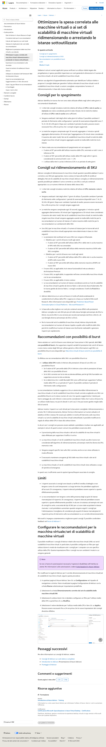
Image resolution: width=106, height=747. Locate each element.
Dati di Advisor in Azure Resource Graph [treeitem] (18, 35)
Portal (85, 8)
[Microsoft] (3, 2)
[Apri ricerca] (96, 3)
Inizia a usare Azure (96, 8)
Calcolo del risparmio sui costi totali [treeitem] (17, 41)
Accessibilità (52, 741)
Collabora (71, 738)
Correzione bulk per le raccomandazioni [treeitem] (18, 38)
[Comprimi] (30, 15)
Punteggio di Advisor (49, 664)
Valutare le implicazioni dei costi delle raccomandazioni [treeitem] (17, 45)
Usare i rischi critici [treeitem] (12, 90)
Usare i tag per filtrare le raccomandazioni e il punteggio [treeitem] (19, 86)
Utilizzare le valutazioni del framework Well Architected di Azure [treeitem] (19, 75)
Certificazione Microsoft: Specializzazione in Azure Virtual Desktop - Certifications (64, 711)
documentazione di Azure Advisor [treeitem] (14, 23)
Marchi (62, 741)
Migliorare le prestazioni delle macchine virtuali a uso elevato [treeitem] (18, 50)
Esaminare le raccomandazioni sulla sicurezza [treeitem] (17, 64)
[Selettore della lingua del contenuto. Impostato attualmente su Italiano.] (6, 733)
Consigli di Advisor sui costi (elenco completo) (58, 659)
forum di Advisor (53, 521)
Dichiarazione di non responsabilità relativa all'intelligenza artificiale (23, 738)
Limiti (41, 62)
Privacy (78, 738)
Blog (62, 738)
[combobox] (17, 19)
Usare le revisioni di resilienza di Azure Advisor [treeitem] (17, 69)
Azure (45, 15)
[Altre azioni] (102, 15)
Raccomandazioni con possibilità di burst (52, 59)
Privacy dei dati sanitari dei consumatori (14, 741)
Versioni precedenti (53, 738)
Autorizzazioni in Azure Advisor (87, 567)
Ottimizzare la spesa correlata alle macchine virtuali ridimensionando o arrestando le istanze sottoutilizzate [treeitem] (17, 57)
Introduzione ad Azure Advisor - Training (51, 700)
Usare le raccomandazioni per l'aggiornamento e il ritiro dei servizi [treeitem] (17, 80)
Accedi (101, 3)
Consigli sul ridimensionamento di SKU (51, 56)
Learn (39, 15)
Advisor (51, 15)
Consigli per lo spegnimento (48, 54)
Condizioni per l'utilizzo (38, 741)
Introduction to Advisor (50, 662)
